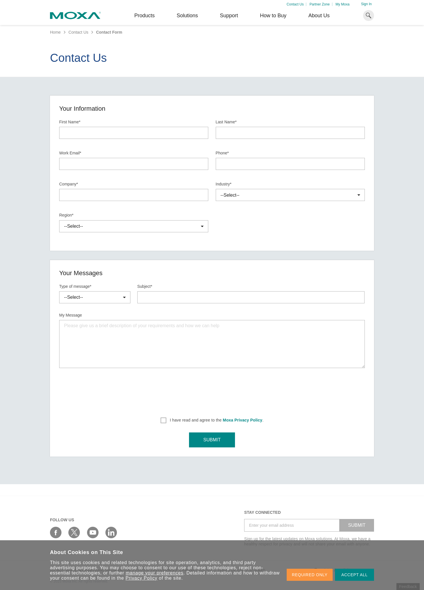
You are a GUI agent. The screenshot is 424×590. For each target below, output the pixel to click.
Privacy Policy (141, 578)
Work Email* (70, 153)
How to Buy (273, 15)
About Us (318, 15)
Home (55, 32)
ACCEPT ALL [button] (354, 574)
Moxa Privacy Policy (243, 420)
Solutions (187, 15)
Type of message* (75, 286)
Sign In (366, 4)
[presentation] (212, 388)
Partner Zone (320, 4)
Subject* (144, 286)
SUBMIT (212, 439)
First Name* (69, 122)
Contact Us (295, 4)
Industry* (224, 184)
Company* (68, 184)
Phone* (222, 153)
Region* (66, 215)
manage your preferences (155, 572)
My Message (70, 315)
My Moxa (343, 4)
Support (229, 15)
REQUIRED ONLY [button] (309, 574)
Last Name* (226, 122)
